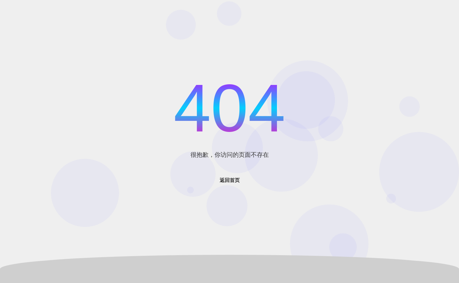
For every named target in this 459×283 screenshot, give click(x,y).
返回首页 (230, 180)
